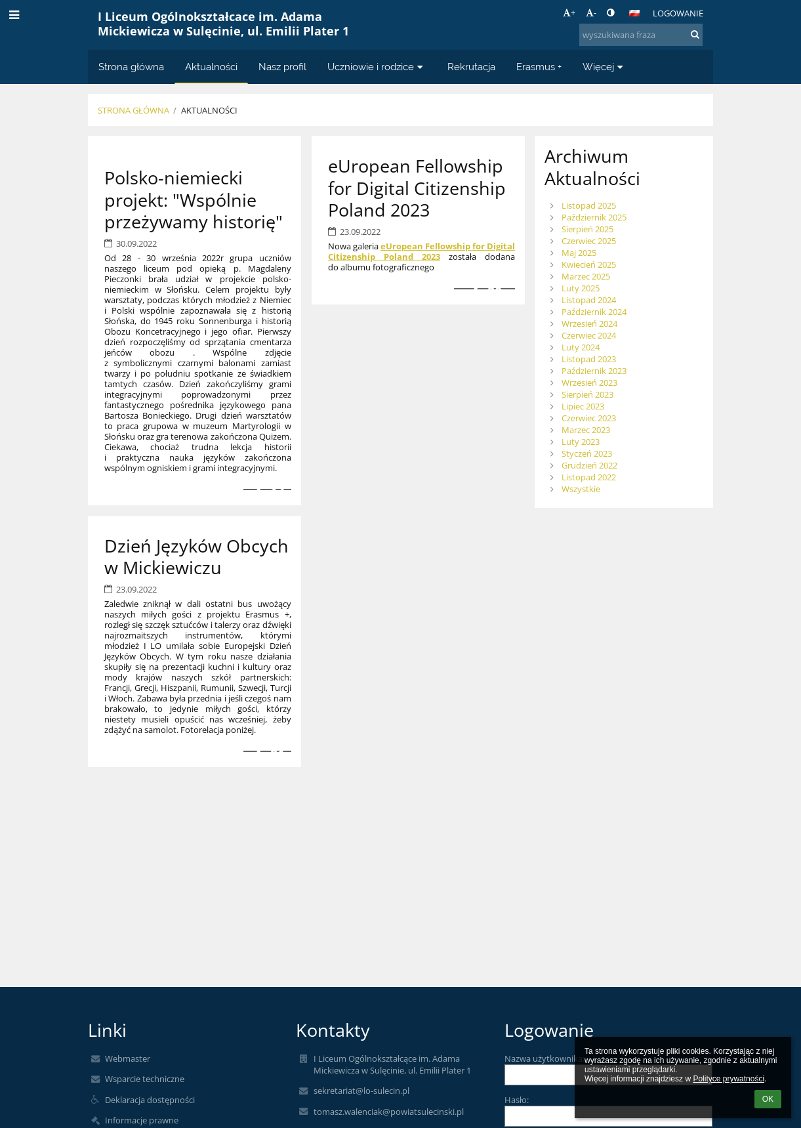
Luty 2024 (581, 347)
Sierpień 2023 (587, 394)
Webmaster (127, 1058)
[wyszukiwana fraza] (641, 35)
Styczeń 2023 (587, 453)
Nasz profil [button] (282, 66)
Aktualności (209, 110)
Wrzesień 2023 (589, 382)
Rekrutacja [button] (471, 66)
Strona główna (133, 110)
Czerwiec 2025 (589, 241)
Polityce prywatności (728, 1078)
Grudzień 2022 (589, 465)
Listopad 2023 (589, 359)
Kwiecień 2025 (589, 264)
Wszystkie (581, 489)
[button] (634, 13)
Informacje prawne (141, 1120)
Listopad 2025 (589, 205)
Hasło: (516, 1100)
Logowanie (678, 13)
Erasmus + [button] (539, 66)
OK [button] (767, 1099)
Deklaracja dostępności (150, 1100)
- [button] (591, 12)
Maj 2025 (579, 253)
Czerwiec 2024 (589, 335)
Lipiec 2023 (583, 406)
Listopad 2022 (589, 477)
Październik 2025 (594, 217)
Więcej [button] (604, 66)
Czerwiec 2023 (589, 418)
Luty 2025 (581, 288)
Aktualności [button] (211, 66)
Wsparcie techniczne (144, 1079)
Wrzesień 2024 (589, 323)
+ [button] (569, 12)
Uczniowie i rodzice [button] (376, 66)
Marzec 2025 (586, 276)
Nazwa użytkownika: (544, 1058)
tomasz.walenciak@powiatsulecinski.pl (389, 1112)
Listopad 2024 (589, 300)
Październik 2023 (594, 371)
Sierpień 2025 (587, 229)
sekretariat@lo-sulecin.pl (361, 1091)
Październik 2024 (594, 312)
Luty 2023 (581, 442)
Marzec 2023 (586, 430)
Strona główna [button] (131, 66)
